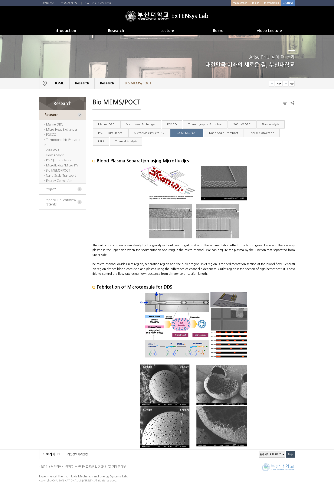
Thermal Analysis (126, 141)
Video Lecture (269, 31)
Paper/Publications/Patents (60, 202)
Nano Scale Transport (60, 175)
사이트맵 (288, 3)
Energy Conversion (58, 180)
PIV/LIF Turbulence (58, 160)
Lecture (167, 31)
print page (285, 103)
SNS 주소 (292, 102)
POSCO (50, 134)
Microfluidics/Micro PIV (61, 165)
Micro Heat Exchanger (61, 129)
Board (218, 31)
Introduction (64, 31)
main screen (240, 3)
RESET (279, 84)
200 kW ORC (55, 150)
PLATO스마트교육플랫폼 (98, 3)
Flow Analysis (54, 155)
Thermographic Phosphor (205, 124)
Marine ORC (54, 124)
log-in (255, 3)
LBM (101, 141)
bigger (286, 84)
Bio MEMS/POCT (57, 170)
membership (271, 3)
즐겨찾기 (292, 84)
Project (50, 189)
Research (116, 31)
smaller (271, 84)
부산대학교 (48, 3)
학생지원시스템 (69, 3)
